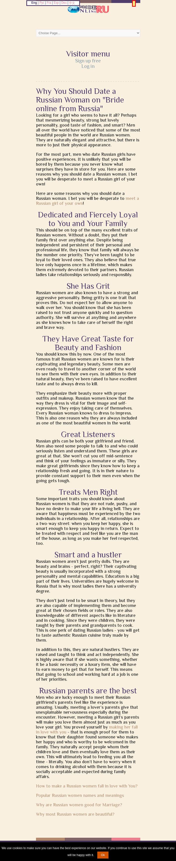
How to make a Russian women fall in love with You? (87, 785)
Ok (103, 855)
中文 (72, 3)
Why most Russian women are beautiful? (75, 814)
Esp (56, 2)
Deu (64, 2)
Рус (41, 2)
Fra (49, 2)
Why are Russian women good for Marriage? (79, 804)
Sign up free (88, 60)
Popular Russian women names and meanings (80, 795)
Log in (88, 66)
